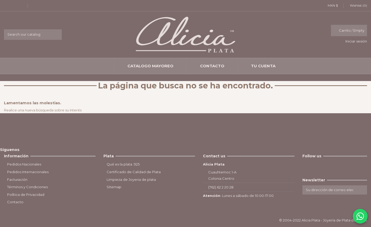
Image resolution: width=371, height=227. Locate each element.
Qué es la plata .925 (123, 164)
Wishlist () (356, 5)
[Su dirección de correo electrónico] (329, 190)
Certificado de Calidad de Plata (134, 172)
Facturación (17, 179)
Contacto (15, 202)
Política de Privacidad (25, 194)
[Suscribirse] (362, 190)
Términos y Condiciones (27, 187)
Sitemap (114, 187)
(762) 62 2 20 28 (221, 187)
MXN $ (334, 5)
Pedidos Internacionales (28, 172)
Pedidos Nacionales (24, 164)
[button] (150, 66)
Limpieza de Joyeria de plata (131, 179)
